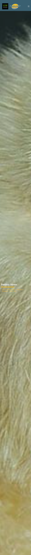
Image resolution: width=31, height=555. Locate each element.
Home (3, 289)
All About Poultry (10, 289)
